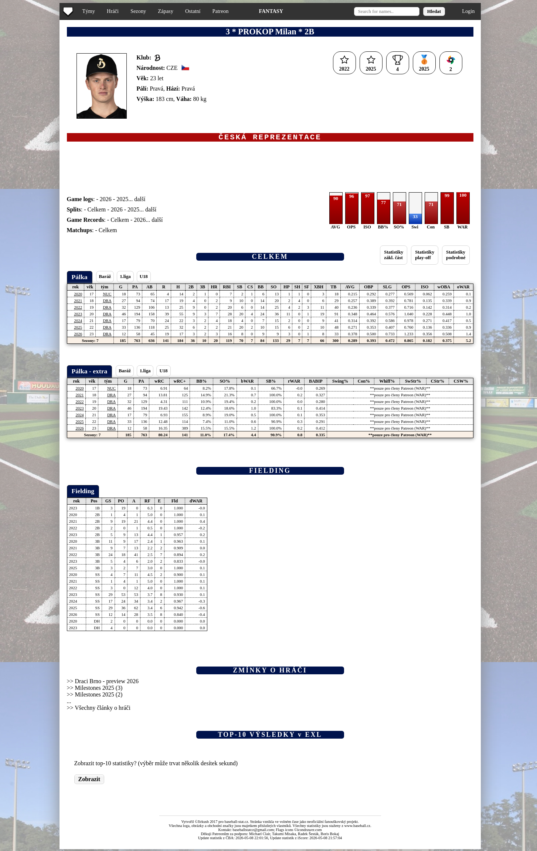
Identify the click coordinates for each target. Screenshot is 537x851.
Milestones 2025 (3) (99, 689)
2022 (78, 309)
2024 (78, 322)
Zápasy (165, 11)
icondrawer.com (309, 832)
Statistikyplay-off (424, 256)
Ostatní (193, 11)
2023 (78, 315)
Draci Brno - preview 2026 (107, 683)
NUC (107, 296)
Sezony (138, 11)
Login (468, 11)
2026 (106, 201)
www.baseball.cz (357, 827)
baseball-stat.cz (236, 823)
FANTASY (271, 11)
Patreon (220, 11)
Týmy (88, 11)
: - (83, 201)
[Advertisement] (30, 148)
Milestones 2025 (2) (99, 696)
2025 (122, 201)
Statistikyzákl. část (393, 256)
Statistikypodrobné (455, 256)
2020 (78, 296)
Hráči (113, 11)
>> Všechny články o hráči (98, 709)
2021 (78, 302)
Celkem (97, 211)
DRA (107, 302)
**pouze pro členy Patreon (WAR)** (400, 390)
